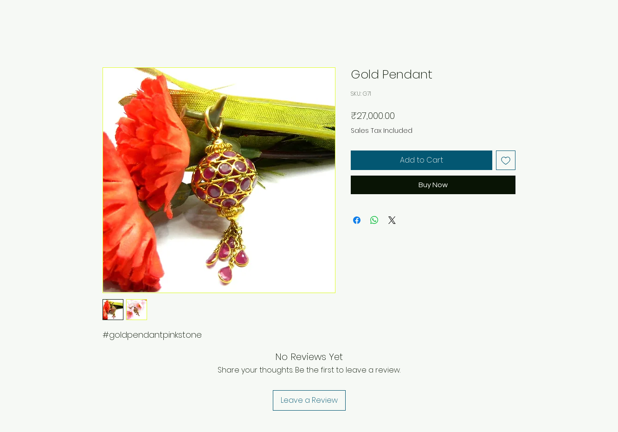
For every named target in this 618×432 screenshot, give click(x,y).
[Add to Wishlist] (505, 160)
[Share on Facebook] (356, 220)
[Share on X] (392, 220)
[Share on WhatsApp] (374, 220)
